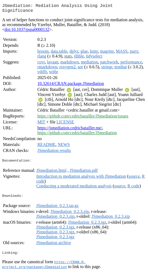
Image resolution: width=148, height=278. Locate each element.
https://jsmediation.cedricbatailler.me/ (69, 130)
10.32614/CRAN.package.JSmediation (70, 85)
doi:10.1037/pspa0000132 (27, 31)
